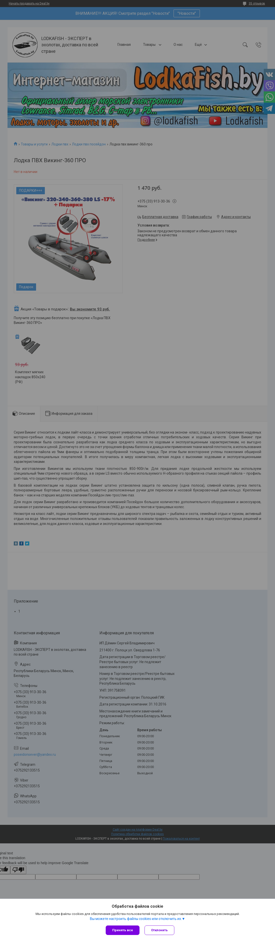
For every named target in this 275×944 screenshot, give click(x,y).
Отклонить (159, 930)
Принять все (122, 930)
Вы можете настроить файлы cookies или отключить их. (136, 919)
